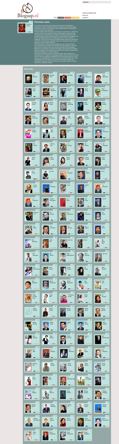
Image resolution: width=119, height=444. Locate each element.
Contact (85, 17)
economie (75, 17)
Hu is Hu (85, 15)
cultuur (68, 17)
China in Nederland (89, 13)
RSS (55, 17)
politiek (61, 17)
